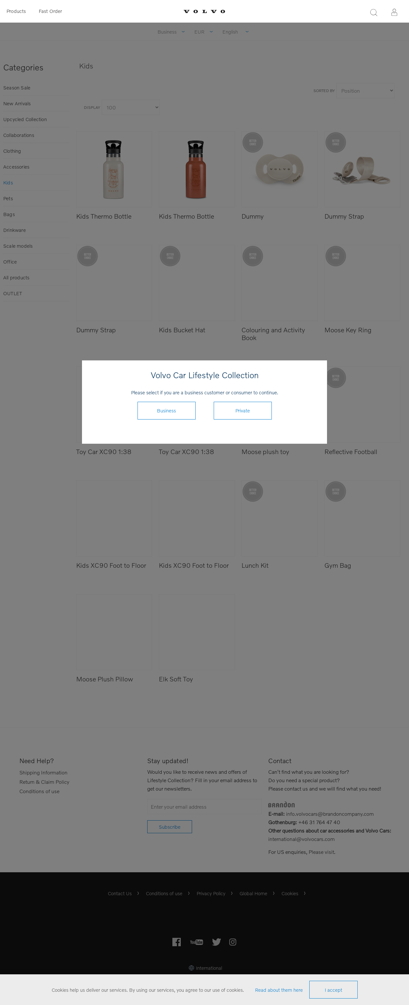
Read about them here (279, 990)
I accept (333, 990)
